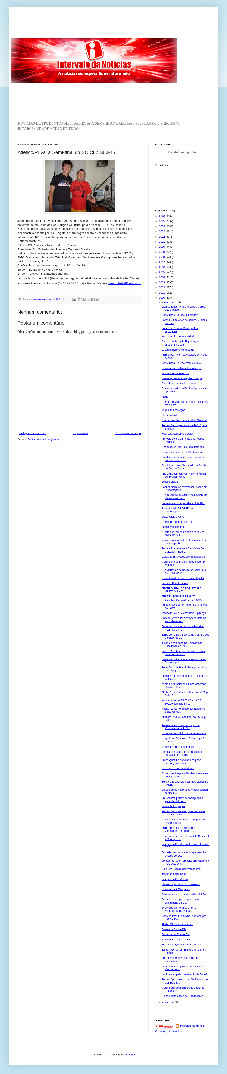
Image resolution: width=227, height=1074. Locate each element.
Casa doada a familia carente (179, 383)
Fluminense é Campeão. (176, 889)
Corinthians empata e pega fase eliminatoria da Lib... (180, 901)
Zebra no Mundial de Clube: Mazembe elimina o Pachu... (184, 686)
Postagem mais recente (32, 433)
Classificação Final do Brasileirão (181, 884)
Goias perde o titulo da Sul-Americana (184, 733)
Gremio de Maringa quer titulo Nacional (184, 420)
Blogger (130, 1054)
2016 (162, 267)
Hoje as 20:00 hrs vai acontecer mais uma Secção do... (183, 653)
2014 (162, 277)
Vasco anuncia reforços (175, 373)
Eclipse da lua (170, 481)
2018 (162, 257)
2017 (162, 262)
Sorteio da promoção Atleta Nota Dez (183, 503)
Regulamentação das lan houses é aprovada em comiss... (182, 753)
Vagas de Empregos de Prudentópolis (183, 556)
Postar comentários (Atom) (43, 439)
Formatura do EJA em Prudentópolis (183, 578)
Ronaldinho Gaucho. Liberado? (180, 314)
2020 (162, 246)
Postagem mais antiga (128, 433)
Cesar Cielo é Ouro (173, 516)
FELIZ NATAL (169, 415)
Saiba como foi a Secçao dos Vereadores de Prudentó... (178, 829)
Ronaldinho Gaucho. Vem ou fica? (181, 363)
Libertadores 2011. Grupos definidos (183, 446)
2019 (162, 252)
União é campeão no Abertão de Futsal (184, 974)
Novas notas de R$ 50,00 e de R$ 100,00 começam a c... (181, 702)
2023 (162, 231)
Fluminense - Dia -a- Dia (176, 939)
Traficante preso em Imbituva (178, 746)
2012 (162, 287)
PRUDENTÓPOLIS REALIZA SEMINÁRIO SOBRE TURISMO (182, 598)
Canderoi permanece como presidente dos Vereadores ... (184, 459)
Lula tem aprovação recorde (178, 349)
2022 (162, 236)
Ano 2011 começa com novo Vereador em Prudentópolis (184, 475)
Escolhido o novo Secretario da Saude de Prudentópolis (184, 467)
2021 (162, 241)
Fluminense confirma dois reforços (181, 368)
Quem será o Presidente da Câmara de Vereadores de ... (184, 497)
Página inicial (80, 433)
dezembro (168, 302)
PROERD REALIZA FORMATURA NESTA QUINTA (181, 590)
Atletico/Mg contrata (173, 526)
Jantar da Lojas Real (174, 874)
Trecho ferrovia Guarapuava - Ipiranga (184, 613)
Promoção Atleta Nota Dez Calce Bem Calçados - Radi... (184, 550)
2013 (162, 282)
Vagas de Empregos (173, 410)
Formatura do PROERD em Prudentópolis (178, 510)
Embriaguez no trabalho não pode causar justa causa (181, 762)
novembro (168, 1002)
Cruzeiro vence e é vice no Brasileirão (184, 894)
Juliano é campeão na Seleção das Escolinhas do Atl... (182, 644)
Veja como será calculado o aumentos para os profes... (184, 542)
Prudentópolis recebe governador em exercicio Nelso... (183, 813)
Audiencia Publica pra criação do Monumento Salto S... (181, 727)
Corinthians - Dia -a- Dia (176, 934)
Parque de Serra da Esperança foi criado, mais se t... (181, 343)
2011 (162, 292)
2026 (162, 216)
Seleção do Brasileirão (175, 879)
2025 (162, 221)
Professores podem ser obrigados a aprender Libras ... (182, 800)
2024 (162, 226)
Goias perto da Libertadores (178, 768)
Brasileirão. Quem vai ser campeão (182, 944)
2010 (162, 297)
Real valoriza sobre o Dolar (177, 433)
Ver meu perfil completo (168, 1031)
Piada (165, 396)
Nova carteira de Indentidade (178, 336)
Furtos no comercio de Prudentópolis (183, 452)
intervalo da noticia (43, 299)
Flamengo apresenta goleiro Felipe (182, 378)
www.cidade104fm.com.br (124, 283)
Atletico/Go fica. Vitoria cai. (177, 924)
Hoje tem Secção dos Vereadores (181, 869)
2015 (162, 272)
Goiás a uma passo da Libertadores (182, 996)
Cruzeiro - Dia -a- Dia (174, 929)
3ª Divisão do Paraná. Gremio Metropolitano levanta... (179, 909)
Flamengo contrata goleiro (177, 521)
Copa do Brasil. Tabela (175, 583)
